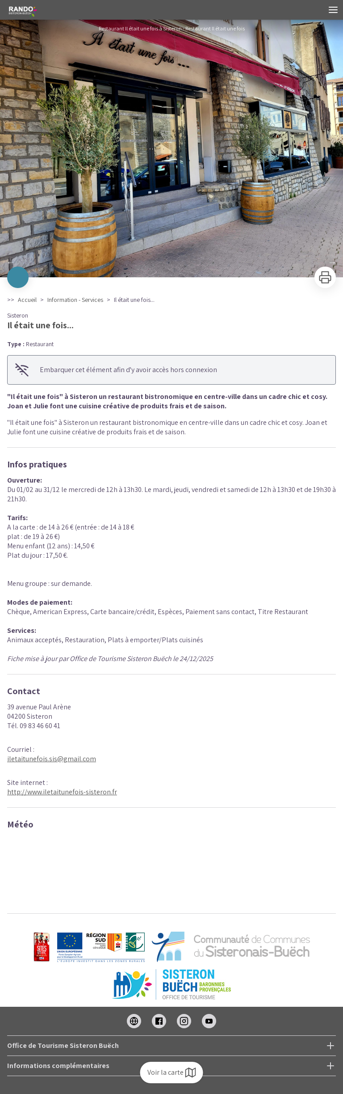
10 (207, 265)
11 (216, 265)
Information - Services (75, 300)
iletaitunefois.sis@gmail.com (51, 758)
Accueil (27, 300)
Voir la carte (171, 1072)
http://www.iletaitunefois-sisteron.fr (62, 792)
